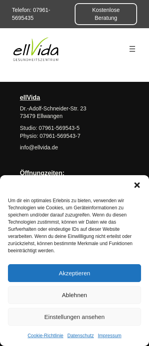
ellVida (30, 97)
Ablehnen (74, 295)
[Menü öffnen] (132, 49)
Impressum (109, 335)
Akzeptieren (74, 273)
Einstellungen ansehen (75, 316)
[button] (137, 185)
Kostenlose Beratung (106, 14)
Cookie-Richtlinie (45, 335)
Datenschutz (81, 335)
